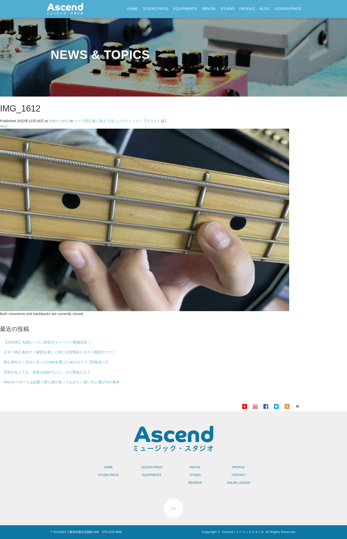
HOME (132, 9)
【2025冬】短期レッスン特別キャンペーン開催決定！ (47, 342)
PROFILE (247, 9)
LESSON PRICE (287, 9)
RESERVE (195, 482)
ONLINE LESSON (238, 482)
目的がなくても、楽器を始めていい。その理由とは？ (47, 372)
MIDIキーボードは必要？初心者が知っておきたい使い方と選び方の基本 (62, 382)
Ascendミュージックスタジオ (243, 532)
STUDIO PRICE (156, 9)
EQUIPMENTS (185, 9)
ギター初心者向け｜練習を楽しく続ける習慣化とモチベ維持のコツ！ (60, 352)
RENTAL (209, 9)
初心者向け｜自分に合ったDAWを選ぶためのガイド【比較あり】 (56, 362)
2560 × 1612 (59, 121)
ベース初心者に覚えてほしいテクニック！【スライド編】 (121, 121)
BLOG (265, 9)
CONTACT (238, 475)
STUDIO (228, 9)
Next (6, 126)
